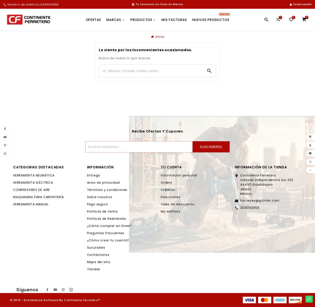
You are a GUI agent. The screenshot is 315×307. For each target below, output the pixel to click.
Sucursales (96, 247)
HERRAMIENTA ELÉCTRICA (33, 182)
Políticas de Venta (102, 211)
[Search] (209, 71)
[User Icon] (300, 4)
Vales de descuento (177, 204)
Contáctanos (98, 255)
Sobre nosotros (99, 197)
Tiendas (93, 269)
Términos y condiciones (107, 190)
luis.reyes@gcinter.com (260, 200)
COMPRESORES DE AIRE (31, 190)
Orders (166, 182)
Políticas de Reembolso (106, 218)
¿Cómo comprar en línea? (109, 226)
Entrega (93, 175)
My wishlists (170, 211)
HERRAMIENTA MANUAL (31, 204)
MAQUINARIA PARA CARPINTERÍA (38, 197)
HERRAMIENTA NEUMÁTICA (33, 175)
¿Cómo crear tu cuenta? (108, 240)
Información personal (179, 175)
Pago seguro (97, 204)
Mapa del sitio (98, 262)
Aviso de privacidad (103, 182)
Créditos (168, 190)
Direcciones (171, 197)
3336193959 (249, 208)
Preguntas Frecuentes (105, 233)
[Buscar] (151, 71)
